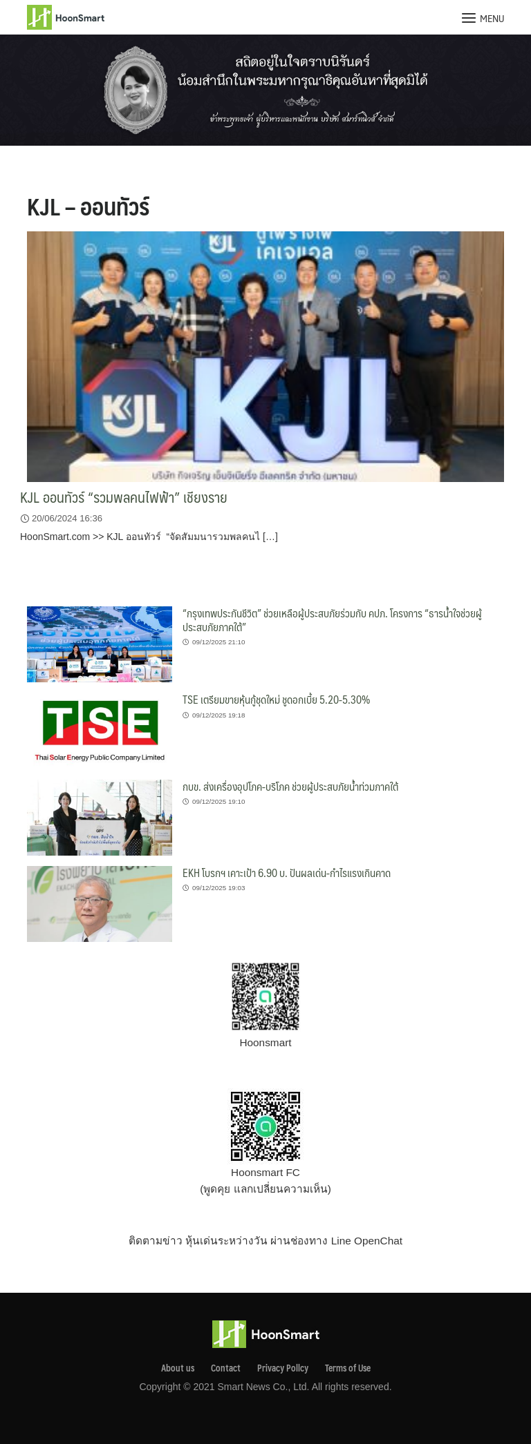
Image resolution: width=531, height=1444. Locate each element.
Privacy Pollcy (282, 1368)
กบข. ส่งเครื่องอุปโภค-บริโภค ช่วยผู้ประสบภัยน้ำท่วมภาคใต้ (290, 786)
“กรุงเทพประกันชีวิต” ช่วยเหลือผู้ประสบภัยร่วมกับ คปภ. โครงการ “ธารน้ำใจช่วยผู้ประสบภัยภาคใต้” (332, 620)
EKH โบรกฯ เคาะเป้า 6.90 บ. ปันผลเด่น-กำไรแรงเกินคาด (287, 872)
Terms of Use (348, 1368)
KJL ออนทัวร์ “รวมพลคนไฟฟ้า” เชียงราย (123, 497)
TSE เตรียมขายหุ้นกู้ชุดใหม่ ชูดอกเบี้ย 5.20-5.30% (276, 699)
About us (177, 1368)
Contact (226, 1368)
